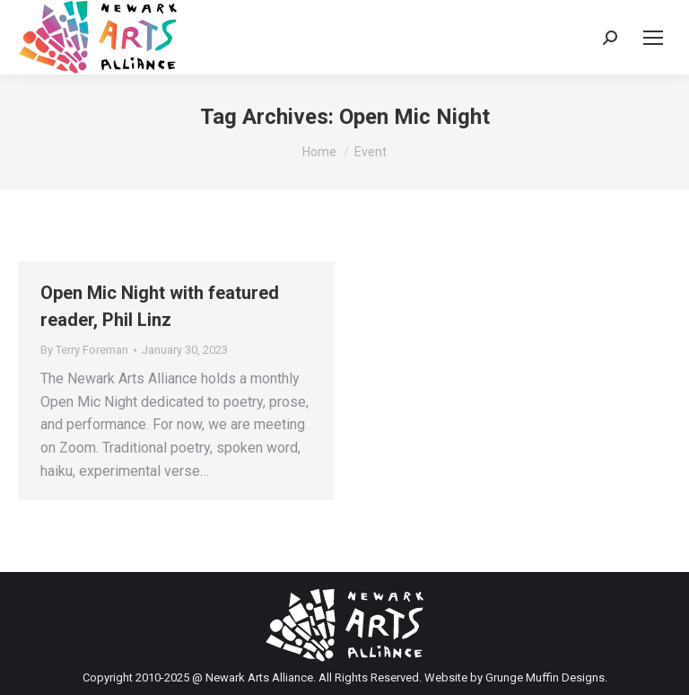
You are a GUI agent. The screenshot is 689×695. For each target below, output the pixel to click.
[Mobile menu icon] (653, 38)
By (84, 349)
